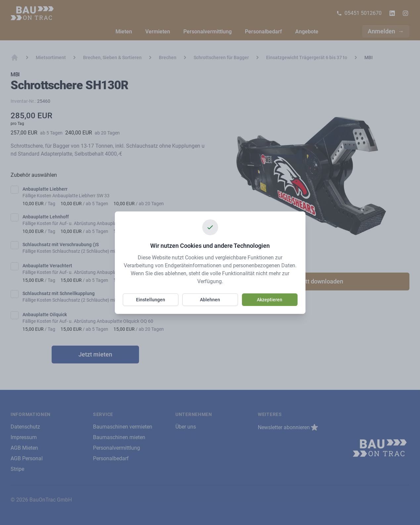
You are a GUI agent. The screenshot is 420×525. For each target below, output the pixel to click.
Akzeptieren (269, 299)
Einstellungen (150, 299)
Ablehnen (210, 299)
